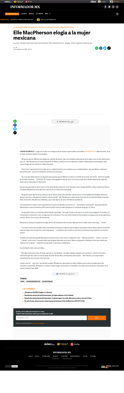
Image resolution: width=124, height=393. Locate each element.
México (31, 14)
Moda (22, 281)
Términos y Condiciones (38, 323)
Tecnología (64, 356)
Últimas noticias (12, 14)
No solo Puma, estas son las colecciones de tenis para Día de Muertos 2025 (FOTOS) (54, 301)
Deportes (55, 356)
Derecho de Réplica (61, 368)
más (48, 14)
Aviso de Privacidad (52, 368)
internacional (46, 356)
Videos (39, 14)
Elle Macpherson (90, 152)
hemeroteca (55, 359)
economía (93, 356)
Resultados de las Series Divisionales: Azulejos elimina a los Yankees (48, 296)
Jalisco (24, 14)
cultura (85, 356)
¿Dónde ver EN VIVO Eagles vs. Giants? (38, 293)
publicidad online (67, 359)
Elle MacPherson (47, 281)
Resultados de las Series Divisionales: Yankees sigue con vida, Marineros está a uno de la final (57, 298)
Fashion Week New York (33, 281)
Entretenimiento (19, 27)
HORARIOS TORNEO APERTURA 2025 (21, 20)
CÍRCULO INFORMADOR (48, 20)
